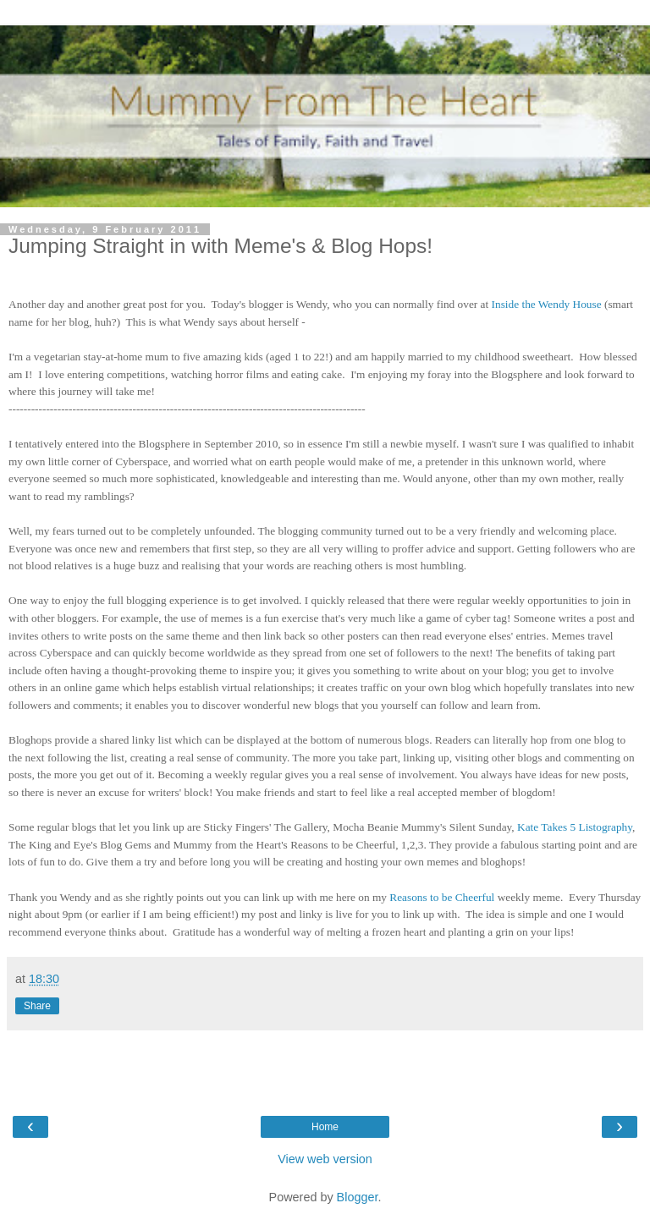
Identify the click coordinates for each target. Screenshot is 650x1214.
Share (37, 1006)
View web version (325, 1159)
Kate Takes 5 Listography (574, 827)
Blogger (357, 1197)
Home (325, 1127)
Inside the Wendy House (547, 304)
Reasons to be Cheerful (441, 897)
